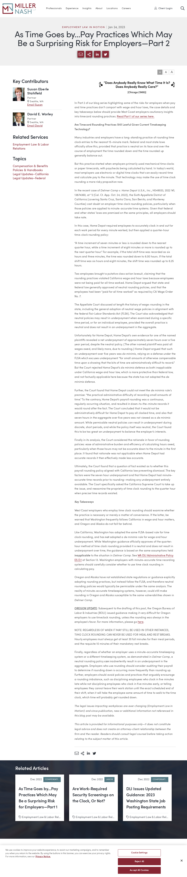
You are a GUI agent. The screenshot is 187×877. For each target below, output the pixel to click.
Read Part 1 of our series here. (135, 116)
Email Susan (35, 105)
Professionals (54, 8)
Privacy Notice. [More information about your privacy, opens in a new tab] (43, 858)
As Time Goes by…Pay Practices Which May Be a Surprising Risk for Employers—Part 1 (38, 798)
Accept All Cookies (139, 871)
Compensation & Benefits (30, 166)
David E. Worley (40, 114)
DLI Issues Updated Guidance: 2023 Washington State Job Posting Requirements (146, 798)
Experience (72, 8)
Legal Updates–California (31, 174)
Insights (86, 8)
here (140, 622)
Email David (35, 126)
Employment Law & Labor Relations (44, 817)
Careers (126, 8)
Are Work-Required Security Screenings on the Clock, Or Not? (93, 795)
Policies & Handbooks (28, 170)
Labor (109, 780)
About (99, 8)
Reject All (139, 863)
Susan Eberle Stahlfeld (38, 91)
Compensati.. (52, 780)
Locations (112, 8)
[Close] (181, 862)
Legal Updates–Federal (29, 178)
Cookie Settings (139, 854)
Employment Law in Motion (83, 27)
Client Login (163, 8)
